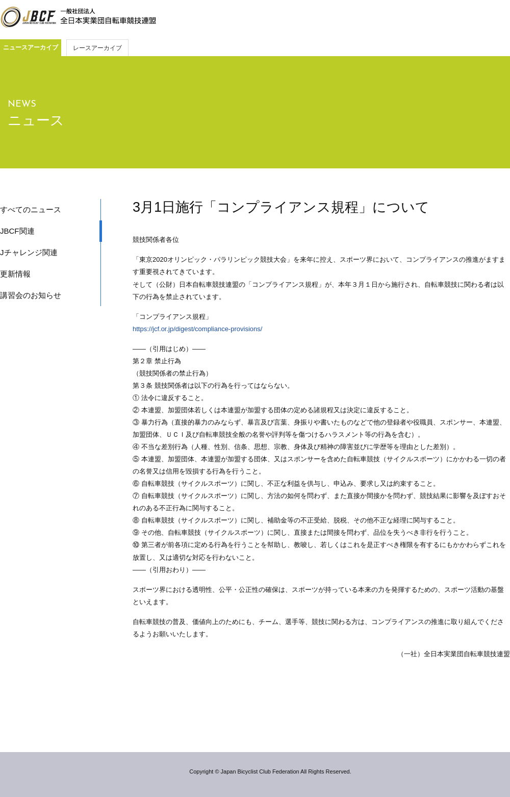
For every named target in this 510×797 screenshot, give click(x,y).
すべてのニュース (30, 209)
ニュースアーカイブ (30, 47)
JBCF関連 (17, 231)
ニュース (36, 120)
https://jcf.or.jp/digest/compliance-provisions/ (197, 329)
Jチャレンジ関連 (29, 252)
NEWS (22, 104)
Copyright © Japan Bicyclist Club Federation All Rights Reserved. (270, 771)
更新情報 (15, 273)
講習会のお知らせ (30, 295)
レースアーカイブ (97, 48)
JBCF (78, 17)
